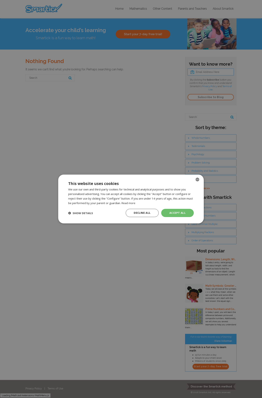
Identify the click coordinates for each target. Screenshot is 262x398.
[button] (80, 213)
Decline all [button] (142, 212)
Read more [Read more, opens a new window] (128, 203)
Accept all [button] (177, 212)
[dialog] (131, 199)
